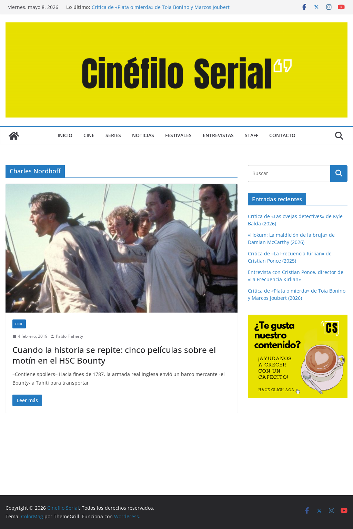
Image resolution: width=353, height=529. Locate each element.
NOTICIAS (143, 135)
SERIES (113, 135)
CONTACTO (282, 135)
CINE (88, 135)
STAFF (251, 135)
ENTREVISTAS (218, 135)
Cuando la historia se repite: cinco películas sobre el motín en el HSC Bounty (114, 355)
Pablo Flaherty (69, 336)
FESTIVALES (178, 135)
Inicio (65, 135)
